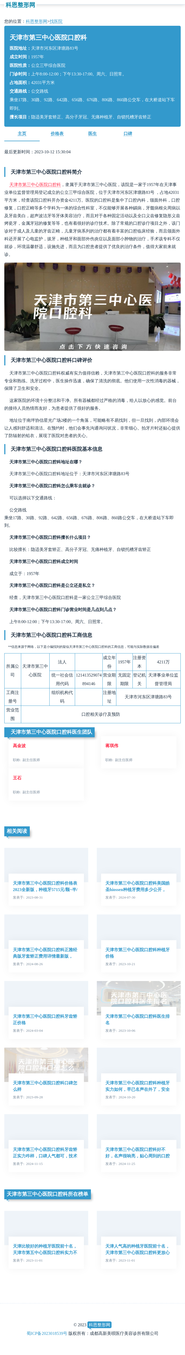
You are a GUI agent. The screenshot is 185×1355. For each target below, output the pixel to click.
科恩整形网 (20, 5)
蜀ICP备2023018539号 (47, 1333)
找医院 (56, 21)
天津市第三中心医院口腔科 (35, 184)
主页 (22, 133)
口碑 (128, 133)
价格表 (57, 133)
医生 (92, 133)
